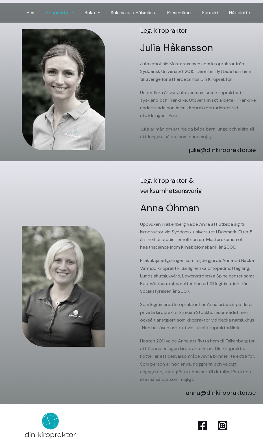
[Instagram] (222, 425)
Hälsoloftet (241, 13)
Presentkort (183, 13)
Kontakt (213, 13)
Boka (99, 13)
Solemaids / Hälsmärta (139, 13)
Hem (40, 13)
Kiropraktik (68, 13)
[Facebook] (202, 425)
